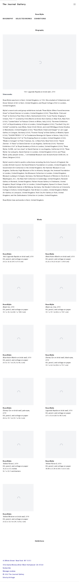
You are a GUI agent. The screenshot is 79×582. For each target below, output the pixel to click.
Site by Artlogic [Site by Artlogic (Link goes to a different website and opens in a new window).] (9, 577)
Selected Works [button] (24, 19)
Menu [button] (74, 4)
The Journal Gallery (15, 4)
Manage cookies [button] (9, 571)
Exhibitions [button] (40, 19)
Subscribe (7, 568)
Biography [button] (8, 19)
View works (7, 94)
